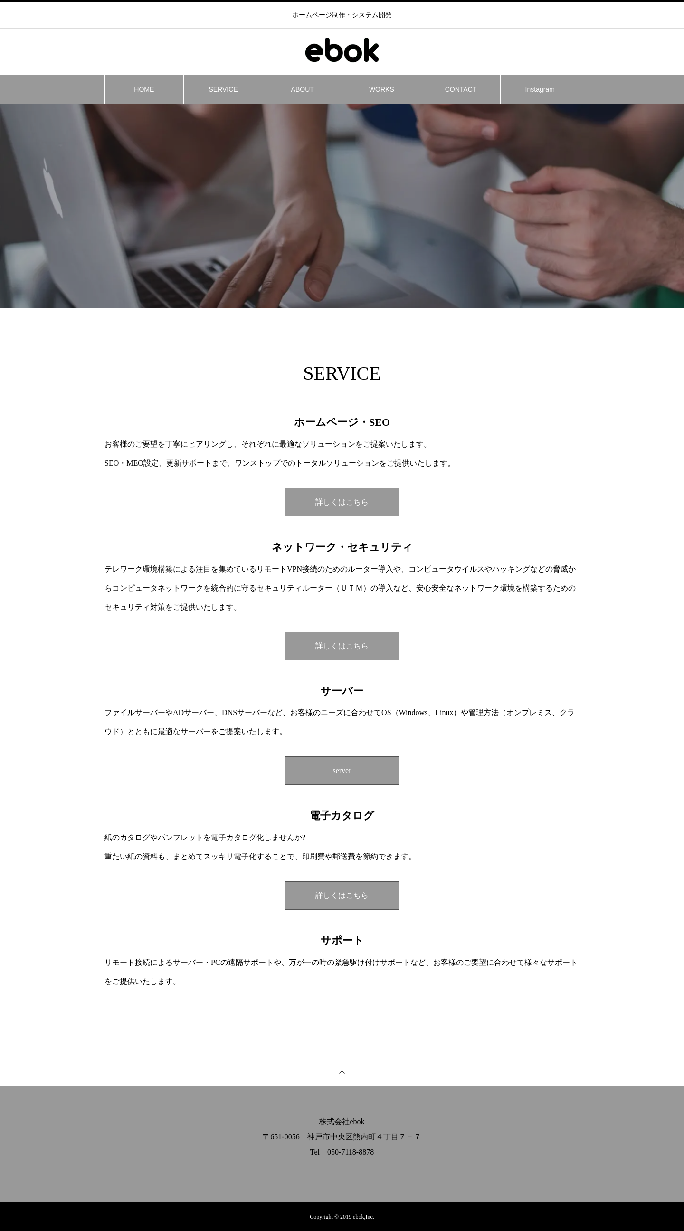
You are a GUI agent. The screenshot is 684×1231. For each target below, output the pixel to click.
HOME (144, 89)
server (341, 770)
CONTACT (461, 89)
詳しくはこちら (342, 502)
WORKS (381, 89)
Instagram (540, 89)
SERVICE (223, 89)
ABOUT (302, 89)
